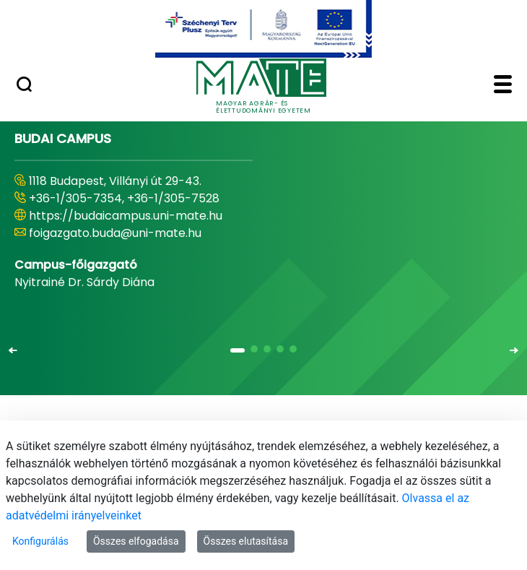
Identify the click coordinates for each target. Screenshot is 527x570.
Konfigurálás (40, 541)
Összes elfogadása (136, 541)
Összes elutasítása (246, 541)
